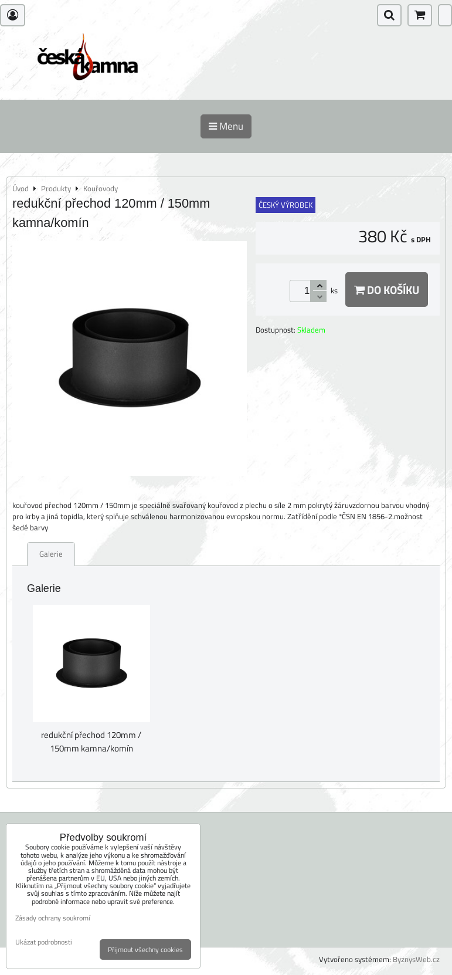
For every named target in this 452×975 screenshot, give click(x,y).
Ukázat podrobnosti (43, 942)
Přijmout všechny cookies (145, 949)
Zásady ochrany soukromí (52, 917)
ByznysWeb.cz (416, 959)
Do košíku (386, 289)
